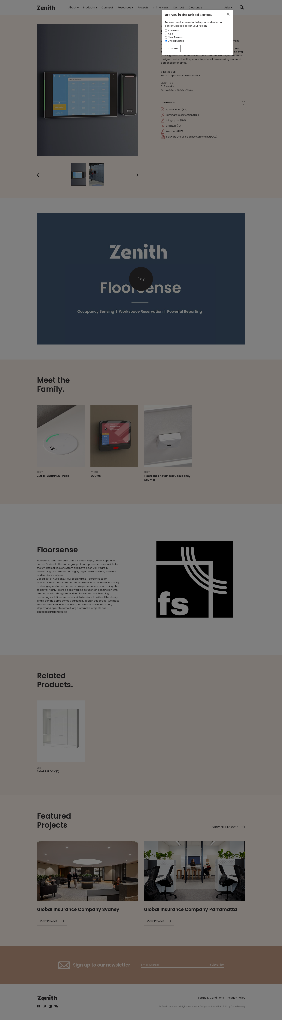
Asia (169, 34)
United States (174, 41)
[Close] (228, 14)
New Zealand (174, 37)
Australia (172, 30)
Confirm (173, 48)
